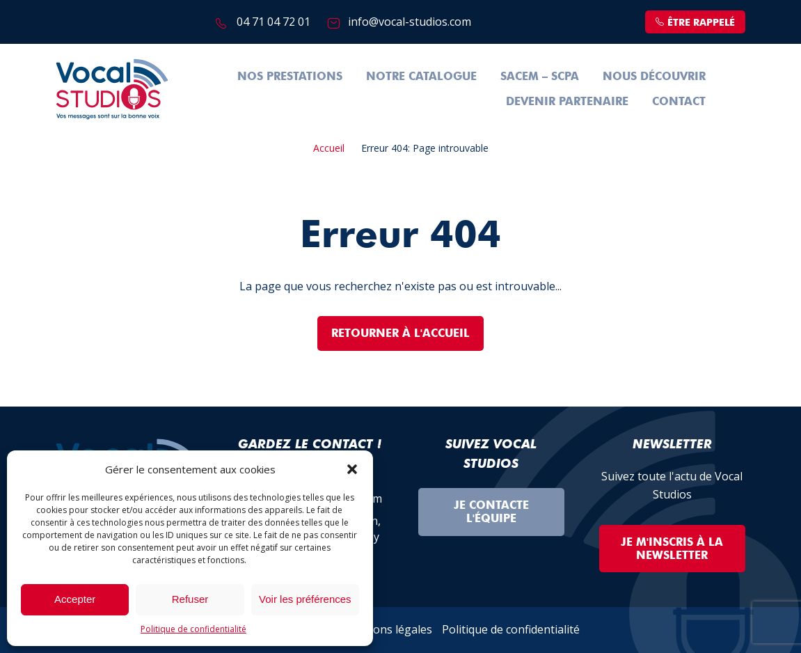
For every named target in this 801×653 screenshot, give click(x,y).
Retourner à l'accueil (400, 333)
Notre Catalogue (421, 76)
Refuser (190, 599)
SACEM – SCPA (539, 76)
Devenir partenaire (567, 101)
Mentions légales (387, 629)
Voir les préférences (305, 599)
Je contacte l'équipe (491, 511)
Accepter (74, 599)
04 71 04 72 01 (273, 21)
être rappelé (695, 23)
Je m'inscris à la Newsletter (672, 548)
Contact (679, 101)
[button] (352, 469)
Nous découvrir (654, 76)
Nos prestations (289, 76)
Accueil (328, 148)
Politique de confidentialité (193, 629)
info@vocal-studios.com (409, 21)
